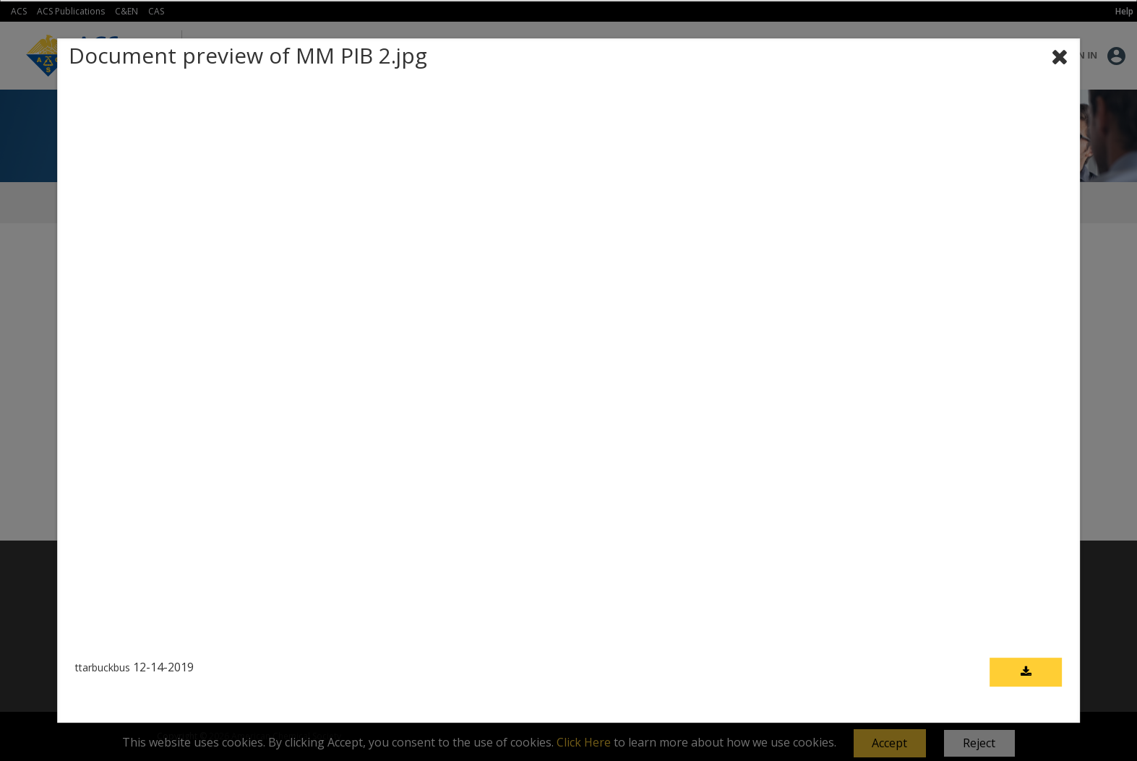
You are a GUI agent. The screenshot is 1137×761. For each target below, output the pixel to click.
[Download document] (1026, 672)
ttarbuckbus (102, 668)
